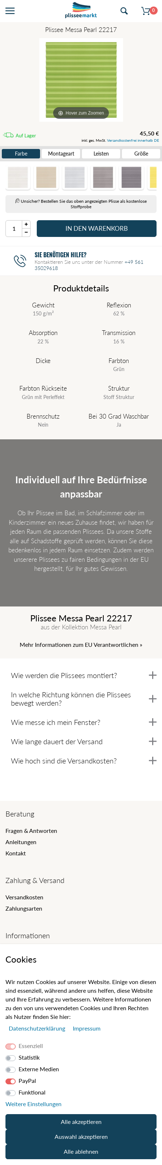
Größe (141, 153)
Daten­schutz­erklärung (38, 1028)
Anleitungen (20, 841)
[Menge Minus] (26, 233)
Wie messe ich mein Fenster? (84, 722)
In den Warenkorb (97, 228)
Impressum (86, 1028)
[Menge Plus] (26, 224)
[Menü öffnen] (10, 11)
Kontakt (15, 853)
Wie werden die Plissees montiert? (84, 675)
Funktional (32, 1092)
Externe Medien (39, 1068)
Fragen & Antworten (31, 830)
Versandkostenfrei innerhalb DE (133, 140)
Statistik (29, 1057)
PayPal (27, 1080)
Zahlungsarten (23, 908)
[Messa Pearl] (81, 80)
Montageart (61, 153)
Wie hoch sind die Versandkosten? (84, 760)
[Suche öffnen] (124, 11)
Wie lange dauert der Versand (84, 741)
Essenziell (31, 1045)
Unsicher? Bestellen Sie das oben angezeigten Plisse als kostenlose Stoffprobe (81, 203)
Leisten (101, 153)
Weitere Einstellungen (33, 1103)
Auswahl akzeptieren (81, 1136)
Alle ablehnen (81, 1151)
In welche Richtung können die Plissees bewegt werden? (84, 698)
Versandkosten (24, 897)
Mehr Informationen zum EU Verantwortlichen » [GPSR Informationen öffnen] (81, 644)
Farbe (21, 153)
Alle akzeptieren (81, 1121)
